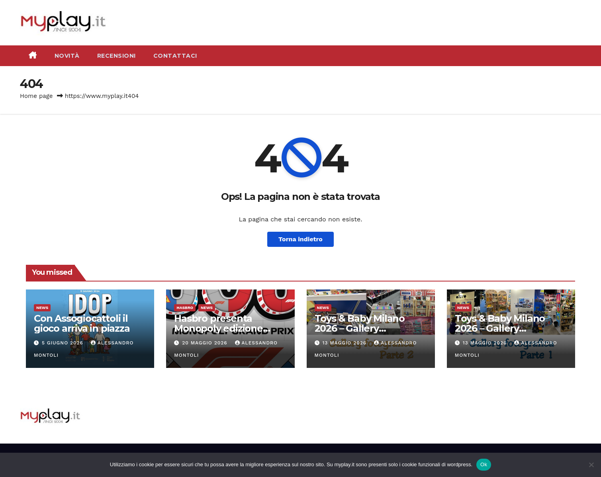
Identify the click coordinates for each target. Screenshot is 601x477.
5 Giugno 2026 (63, 343)
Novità (67, 55)
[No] (591, 465)
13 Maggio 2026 (345, 343)
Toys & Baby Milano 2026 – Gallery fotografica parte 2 (360, 328)
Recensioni (116, 55)
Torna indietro (300, 239)
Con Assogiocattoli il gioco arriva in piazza (82, 323)
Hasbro (184, 307)
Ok (483, 464)
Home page (36, 96)
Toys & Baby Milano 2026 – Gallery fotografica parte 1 (500, 328)
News (42, 307)
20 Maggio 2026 (205, 343)
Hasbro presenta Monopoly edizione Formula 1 (218, 328)
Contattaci (175, 55)
